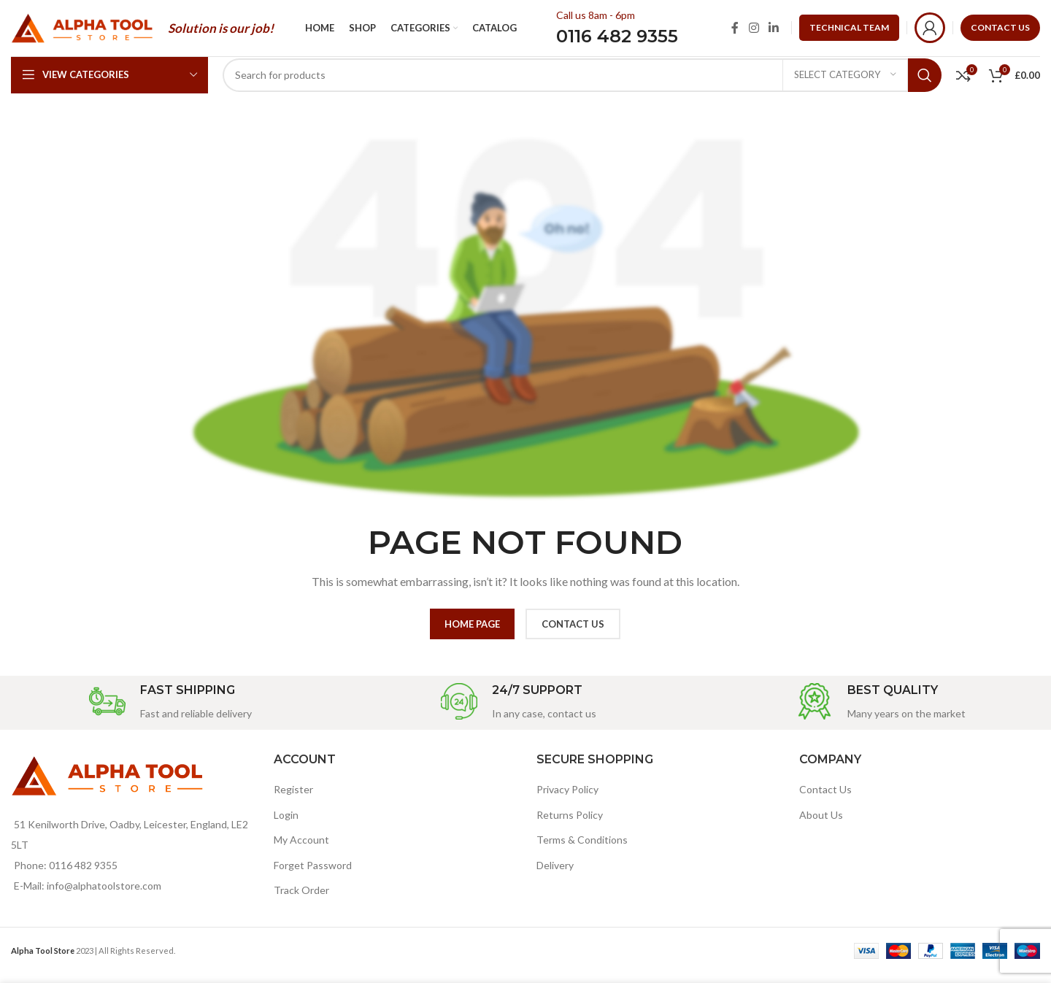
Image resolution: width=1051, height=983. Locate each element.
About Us (821, 823)
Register (293, 798)
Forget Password (313, 874)
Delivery (555, 874)
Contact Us (825, 798)
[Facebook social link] (735, 32)
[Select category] (845, 84)
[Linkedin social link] (774, 32)
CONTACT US (1000, 31)
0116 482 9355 (617, 40)
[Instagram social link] (753, 32)
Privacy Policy (567, 798)
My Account (301, 848)
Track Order (301, 899)
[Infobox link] (170, 712)
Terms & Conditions (582, 848)
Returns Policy (569, 823)
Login (286, 823)
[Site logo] (82, 31)
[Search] (582, 84)
